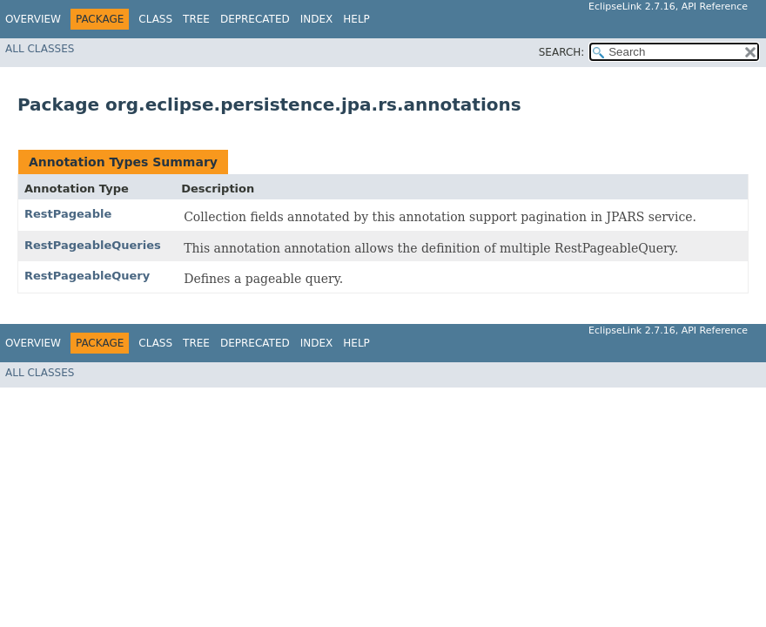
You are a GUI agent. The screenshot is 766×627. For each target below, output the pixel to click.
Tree (196, 19)
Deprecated (255, 19)
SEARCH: (562, 52)
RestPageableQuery (87, 275)
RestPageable (67, 213)
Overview (33, 19)
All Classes (39, 49)
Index (316, 19)
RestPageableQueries (92, 245)
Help (356, 19)
